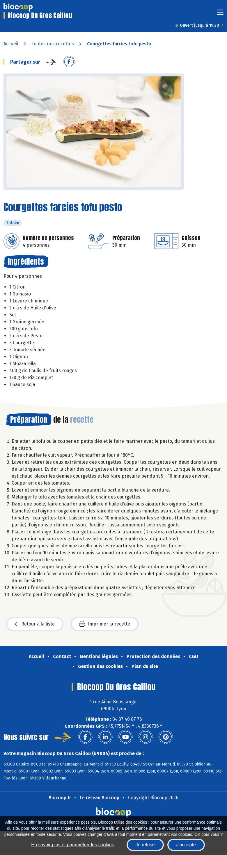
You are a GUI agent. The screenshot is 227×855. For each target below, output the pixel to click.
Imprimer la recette (104, 624)
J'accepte (186, 844)
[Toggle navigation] (220, 14)
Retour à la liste (35, 624)
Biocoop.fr (60, 797)
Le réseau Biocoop (99, 797)
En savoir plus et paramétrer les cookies (72, 844)
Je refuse (145, 844)
